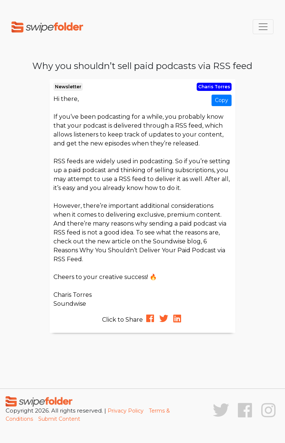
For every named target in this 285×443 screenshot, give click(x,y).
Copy (221, 100)
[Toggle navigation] (263, 26)
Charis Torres (214, 86)
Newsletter (68, 86)
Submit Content (59, 419)
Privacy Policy (126, 410)
